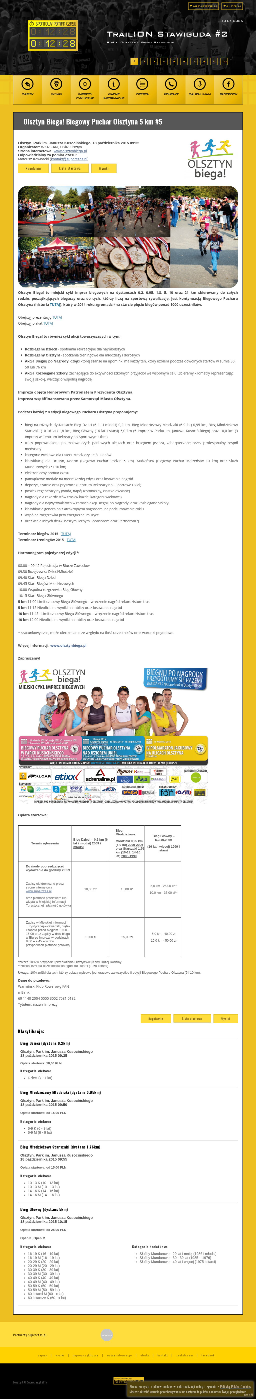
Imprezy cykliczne (85, 1355)
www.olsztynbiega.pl (70, 151)
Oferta (144, 1355)
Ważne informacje (119, 1355)
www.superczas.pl (39, 891)
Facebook (208, 1355)
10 (224, 61)
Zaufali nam (184, 1355)
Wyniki (104, 168)
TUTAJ (55, 304)
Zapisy (42, 1355)
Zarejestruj (203, 6)
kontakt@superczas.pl (69, 159)
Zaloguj (232, 6)
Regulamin (33, 168)
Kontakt (163, 1355)
